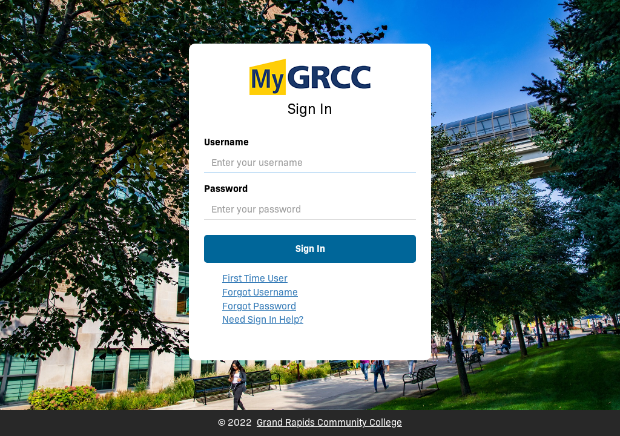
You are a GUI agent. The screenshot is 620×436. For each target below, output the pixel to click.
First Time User (255, 278)
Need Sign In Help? (262, 319)
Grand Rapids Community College (329, 422)
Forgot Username (260, 292)
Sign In (310, 248)
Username (226, 142)
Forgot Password (259, 306)
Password (226, 188)
